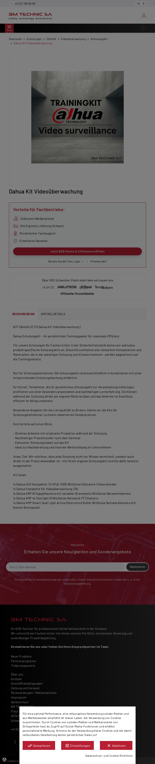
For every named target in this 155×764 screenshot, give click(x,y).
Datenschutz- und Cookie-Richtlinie (108, 755)
